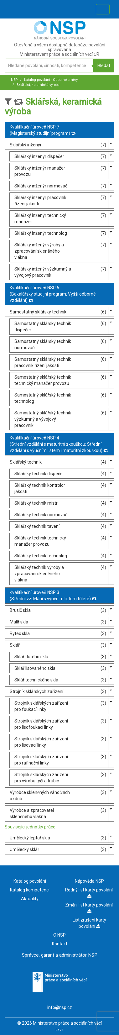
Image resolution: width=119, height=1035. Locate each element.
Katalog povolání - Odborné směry (50, 80)
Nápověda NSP (89, 881)
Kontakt (59, 943)
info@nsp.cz (59, 1007)
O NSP (59, 935)
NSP (14, 80)
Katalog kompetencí (29, 889)
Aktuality (30, 898)
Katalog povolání (29, 881)
